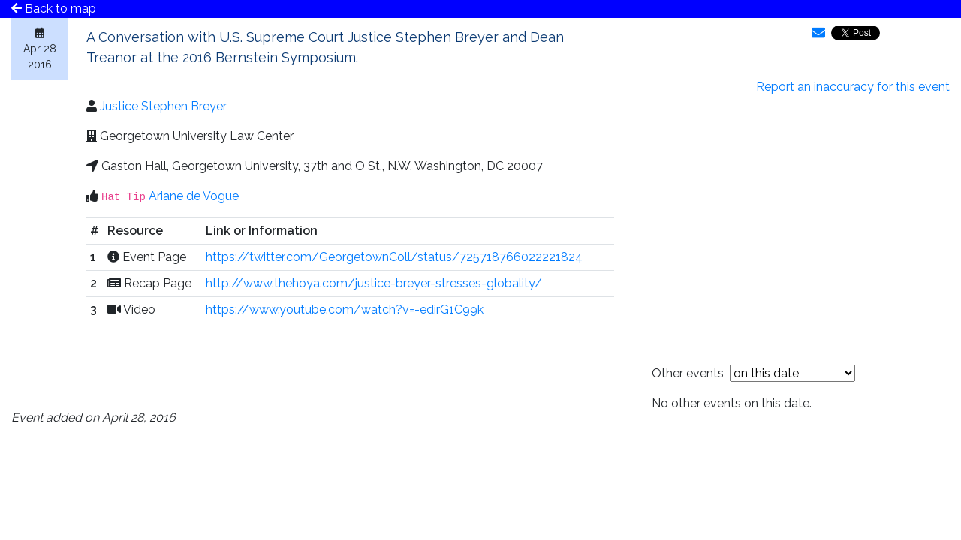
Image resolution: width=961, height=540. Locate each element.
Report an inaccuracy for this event (853, 87)
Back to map (53, 9)
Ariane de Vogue (194, 196)
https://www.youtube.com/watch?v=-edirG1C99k (345, 309)
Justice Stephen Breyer (163, 106)
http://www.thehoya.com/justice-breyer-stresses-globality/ (374, 283)
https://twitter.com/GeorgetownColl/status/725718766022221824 (394, 257)
